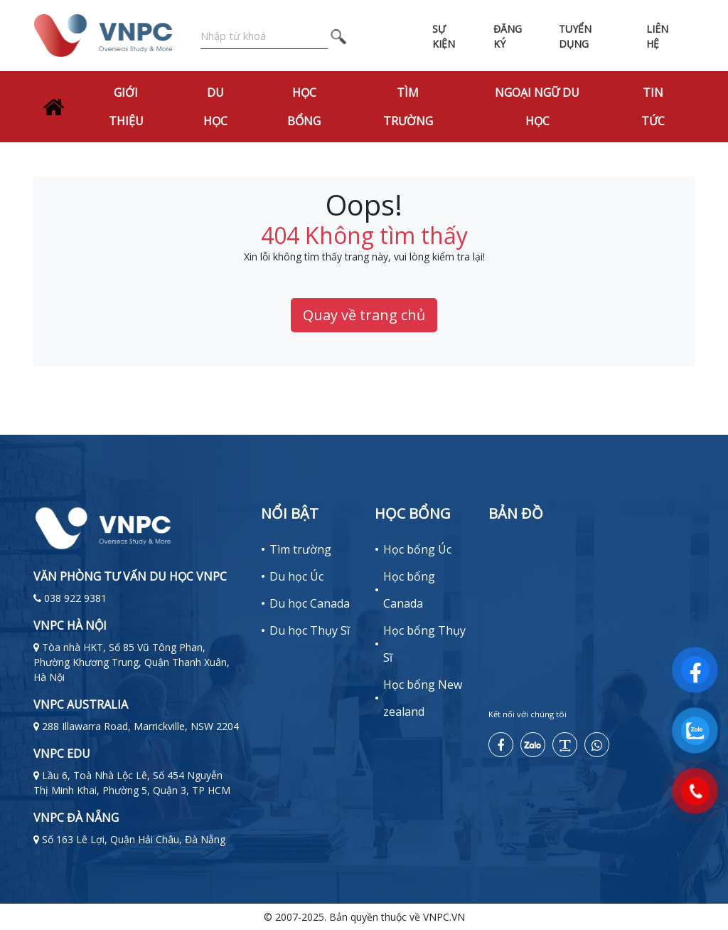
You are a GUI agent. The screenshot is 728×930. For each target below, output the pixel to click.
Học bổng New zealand (422, 698)
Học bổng (304, 107)
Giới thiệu (126, 107)
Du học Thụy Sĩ (309, 630)
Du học (215, 107)
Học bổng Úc (417, 549)
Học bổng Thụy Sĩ (424, 644)
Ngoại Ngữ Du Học (537, 107)
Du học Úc (296, 576)
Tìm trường (408, 107)
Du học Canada (309, 603)
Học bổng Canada (409, 590)
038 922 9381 (75, 598)
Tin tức (653, 107)
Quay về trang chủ (364, 314)
